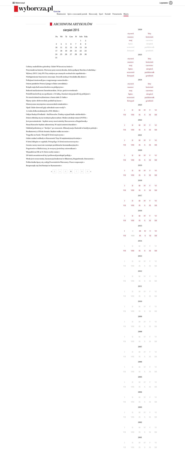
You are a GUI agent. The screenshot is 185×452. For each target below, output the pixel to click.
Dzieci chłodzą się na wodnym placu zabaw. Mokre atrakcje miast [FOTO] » (56, 118)
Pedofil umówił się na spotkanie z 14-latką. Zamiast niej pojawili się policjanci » (58, 94)
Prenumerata (118, 14)
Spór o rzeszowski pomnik (76, 14)
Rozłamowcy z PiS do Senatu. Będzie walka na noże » (47, 131)
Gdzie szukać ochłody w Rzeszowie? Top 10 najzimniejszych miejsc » (54, 138)
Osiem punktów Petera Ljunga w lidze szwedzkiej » (47, 84)
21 (76, 51)
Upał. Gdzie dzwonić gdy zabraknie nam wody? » (46, 108)
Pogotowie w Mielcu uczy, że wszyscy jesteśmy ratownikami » (51, 148)
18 (61, 51)
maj (130, 40)
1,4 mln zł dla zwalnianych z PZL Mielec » (42, 111)
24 (56, 54)
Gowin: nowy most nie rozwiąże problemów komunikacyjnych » (52, 145)
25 (61, 54)
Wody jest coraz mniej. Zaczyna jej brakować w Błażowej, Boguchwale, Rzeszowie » (60, 159)
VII (124, 115)
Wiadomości (60, 14)
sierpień (149, 69)
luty (149, 33)
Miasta (127, 14)
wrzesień (130, 72)
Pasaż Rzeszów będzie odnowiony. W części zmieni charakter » (51, 125)
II (132, 110)
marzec (130, 37)
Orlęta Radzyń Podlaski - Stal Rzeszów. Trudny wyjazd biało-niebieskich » (56, 114)
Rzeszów (57, 11)
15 (81, 47)
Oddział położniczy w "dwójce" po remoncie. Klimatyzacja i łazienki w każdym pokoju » (62, 128)
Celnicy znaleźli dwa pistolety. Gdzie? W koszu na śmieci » (49, 67)
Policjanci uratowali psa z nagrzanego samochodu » (47, 80)
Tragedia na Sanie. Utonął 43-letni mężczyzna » (45, 135)
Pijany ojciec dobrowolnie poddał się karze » (44, 101)
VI (156, 110)
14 (76, 47)
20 (71, 51)
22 (81, 51)
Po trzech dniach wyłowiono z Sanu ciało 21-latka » (47, 97)
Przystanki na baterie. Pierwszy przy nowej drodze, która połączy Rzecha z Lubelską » (61, 70)
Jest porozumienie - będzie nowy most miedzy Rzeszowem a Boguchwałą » (57, 121)
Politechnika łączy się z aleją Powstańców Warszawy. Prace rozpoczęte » (55, 162)
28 (76, 54)
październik (149, 72)
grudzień (149, 76)
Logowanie (166, 3)
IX (139, 115)
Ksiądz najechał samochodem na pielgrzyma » (45, 87)
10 (56, 47)
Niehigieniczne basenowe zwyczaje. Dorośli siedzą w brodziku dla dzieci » (56, 77)
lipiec (130, 69)
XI (150, 115)
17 (56, 51)
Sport (101, 14)
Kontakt (108, 14)
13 (71, 47)
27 (71, 54)
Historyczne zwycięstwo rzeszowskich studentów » (47, 104)
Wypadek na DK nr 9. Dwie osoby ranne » (43, 152)
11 (61, 47)
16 (86, 47)
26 (66, 54)
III (139, 110)
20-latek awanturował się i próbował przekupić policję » (49, 155)
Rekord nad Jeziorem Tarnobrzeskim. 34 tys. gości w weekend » (52, 90)
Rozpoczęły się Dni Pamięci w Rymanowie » (44, 166)
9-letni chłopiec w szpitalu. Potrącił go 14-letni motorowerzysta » (52, 142)
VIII (132, 115)
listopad (130, 76)
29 (81, 54)
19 (66, 51)
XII (156, 115)
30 (86, 54)
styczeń (130, 33)
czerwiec (149, 65)
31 (56, 58)
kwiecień (149, 37)
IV (145, 110)
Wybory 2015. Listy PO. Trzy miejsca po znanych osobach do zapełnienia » (56, 73)
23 (86, 51)
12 (66, 47)
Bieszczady (93, 14)
